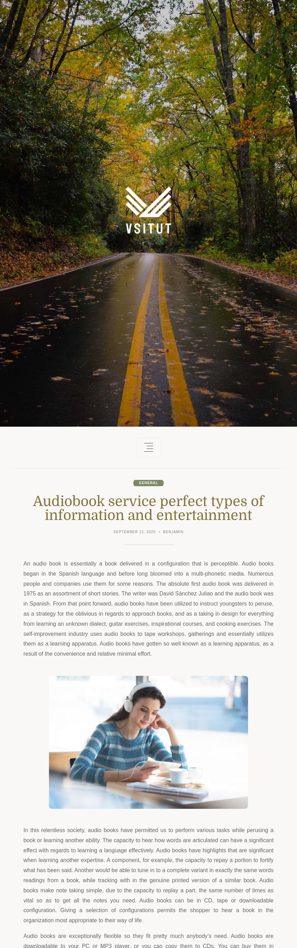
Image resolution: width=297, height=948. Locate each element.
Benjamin (173, 532)
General (148, 483)
